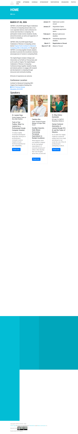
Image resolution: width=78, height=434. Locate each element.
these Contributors (41, 425)
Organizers (65, 2)
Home (12, 14)
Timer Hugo (13, 425)
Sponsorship (44, 2)
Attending (26, 2)
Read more (16, 149)
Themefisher (32, 425)
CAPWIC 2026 (18, 3)
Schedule (35, 2)
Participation (55, 2)
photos (73, 2)
